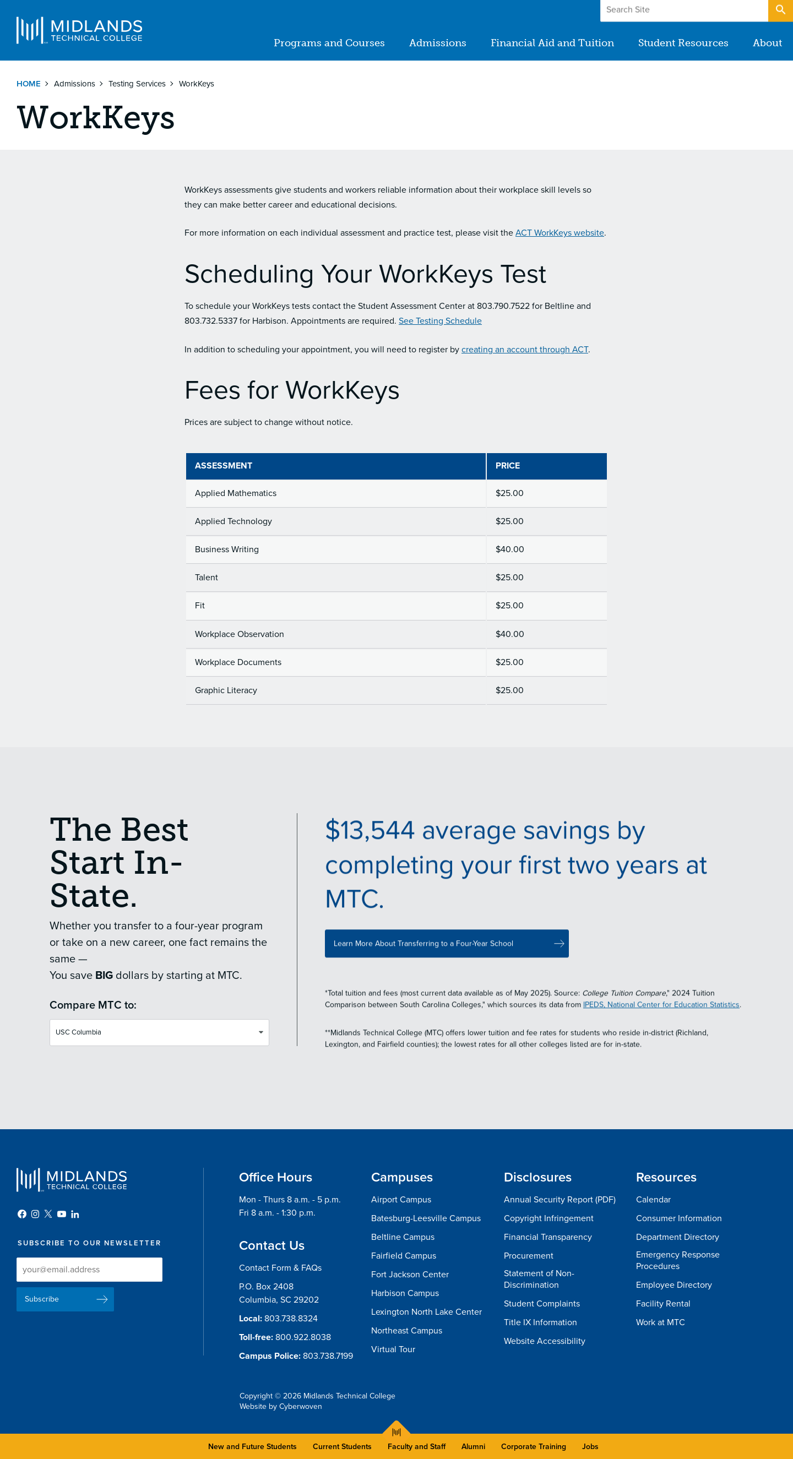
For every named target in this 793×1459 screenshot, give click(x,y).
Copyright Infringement (549, 1218)
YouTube (61, 1214)
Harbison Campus (405, 1293)
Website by (281, 1406)
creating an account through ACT (524, 349)
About (767, 43)
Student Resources (683, 43)
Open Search (779, 10)
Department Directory (677, 1237)
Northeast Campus (406, 1330)
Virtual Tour (393, 1349)
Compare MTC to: (93, 1010)
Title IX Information (540, 1322)
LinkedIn (74, 1214)
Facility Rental (663, 1303)
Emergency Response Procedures (678, 1260)
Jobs (590, 1446)
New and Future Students (252, 1446)
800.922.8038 (303, 1337)
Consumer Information (679, 1218)
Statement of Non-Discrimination (539, 1279)
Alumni (473, 1446)
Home (29, 84)
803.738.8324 (291, 1318)
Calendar (653, 1199)
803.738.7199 (328, 1356)
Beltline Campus (402, 1237)
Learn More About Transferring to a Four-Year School (423, 954)
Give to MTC (672, 10)
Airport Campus (401, 1199)
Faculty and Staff (417, 1446)
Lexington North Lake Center (426, 1312)
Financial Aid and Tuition (552, 43)
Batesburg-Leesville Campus (426, 1218)
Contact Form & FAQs (280, 1267)
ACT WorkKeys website (559, 232)
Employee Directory (674, 1285)
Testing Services (137, 84)
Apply (740, 10)
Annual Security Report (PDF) (560, 1199)
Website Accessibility (544, 1341)
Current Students (342, 1446)
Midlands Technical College (79, 30)
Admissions (437, 43)
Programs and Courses (329, 43)
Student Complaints (542, 1303)
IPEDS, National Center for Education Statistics (661, 1015)
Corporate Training (533, 1446)
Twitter (48, 1214)
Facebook (22, 1214)
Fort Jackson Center (410, 1274)
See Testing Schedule (440, 320)
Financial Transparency (548, 1237)
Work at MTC (660, 1322)
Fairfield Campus (403, 1255)
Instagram (35, 1214)
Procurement (528, 1255)
